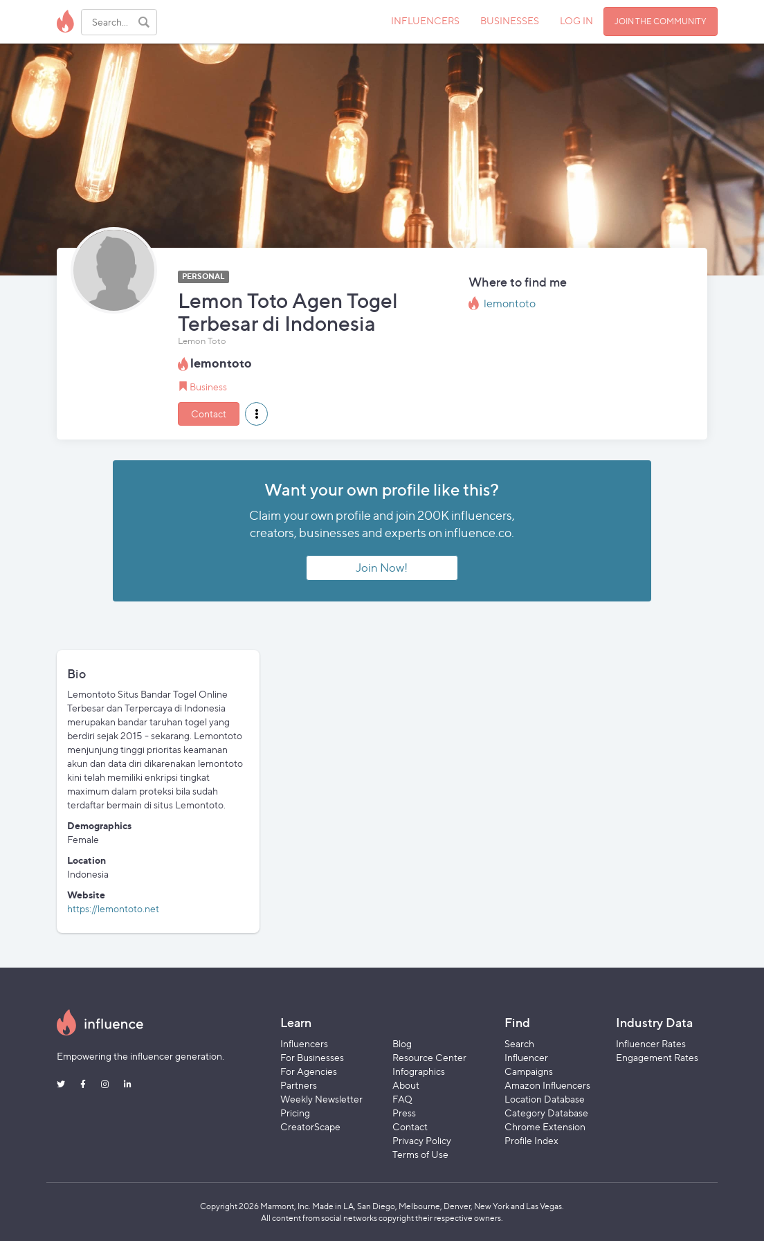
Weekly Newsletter (321, 1099)
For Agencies (308, 1071)
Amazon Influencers (547, 1085)
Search (519, 1043)
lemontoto (510, 303)
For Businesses (312, 1057)
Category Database (546, 1112)
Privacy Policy (421, 1140)
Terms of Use (420, 1154)
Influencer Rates (651, 1043)
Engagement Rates (657, 1057)
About (405, 1085)
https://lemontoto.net (113, 908)
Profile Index (531, 1140)
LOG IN (576, 20)
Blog (402, 1043)
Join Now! (382, 567)
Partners (298, 1085)
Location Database (544, 1099)
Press (404, 1112)
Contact (208, 413)
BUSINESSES (509, 20)
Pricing (295, 1112)
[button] (256, 414)
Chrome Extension (544, 1126)
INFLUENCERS (425, 20)
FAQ (402, 1099)
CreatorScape (310, 1126)
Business (208, 386)
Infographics (418, 1071)
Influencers (304, 1043)
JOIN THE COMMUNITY (661, 21)
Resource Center (429, 1057)
